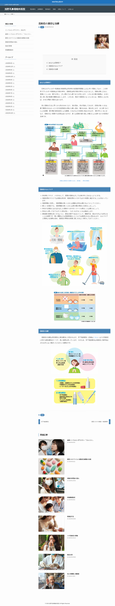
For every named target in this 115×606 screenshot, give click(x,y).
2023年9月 (11, 83)
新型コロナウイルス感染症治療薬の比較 (17, 38)
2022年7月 (11, 99)
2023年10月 (11, 79)
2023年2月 (11, 91)
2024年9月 (11, 71)
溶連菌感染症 (9, 50)
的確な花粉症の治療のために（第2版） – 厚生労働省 (74, 180)
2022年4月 (11, 107)
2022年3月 (11, 111)
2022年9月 (11, 95)
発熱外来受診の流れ (11, 42)
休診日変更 (8, 46)
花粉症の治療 (53, 69)
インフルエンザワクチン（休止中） (16, 30)
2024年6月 (11, 75)
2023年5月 (11, 87)
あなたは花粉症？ (55, 63)
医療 (42, 27)
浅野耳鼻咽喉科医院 (15, 9)
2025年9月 (11, 63)
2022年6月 (11, 103)
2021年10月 (11, 123)
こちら (95, 337)
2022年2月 (11, 115)
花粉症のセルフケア (56, 66)
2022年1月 (11, 119)
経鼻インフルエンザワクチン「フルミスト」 (18, 34)
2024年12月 (11, 67)
